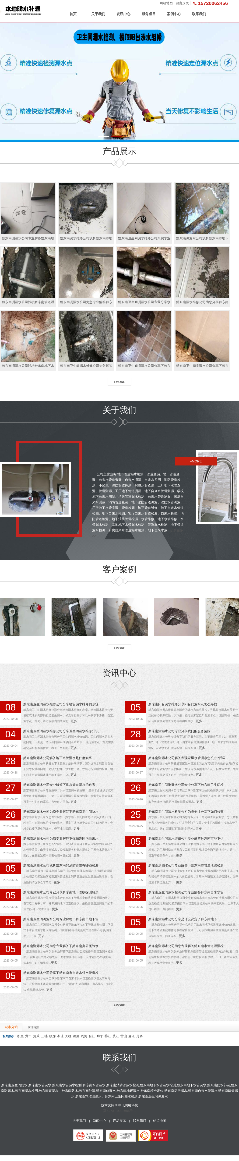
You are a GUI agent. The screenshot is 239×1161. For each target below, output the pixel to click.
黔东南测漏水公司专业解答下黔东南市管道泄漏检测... (187, 865)
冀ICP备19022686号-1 (119, 1111)
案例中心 (174, 14)
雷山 (123, 1036)
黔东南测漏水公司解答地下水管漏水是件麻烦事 (57, 758)
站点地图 (159, 1120)
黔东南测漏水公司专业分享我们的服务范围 (179, 731)
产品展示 (119, 1120)
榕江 (108, 1036)
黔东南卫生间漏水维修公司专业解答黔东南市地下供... (187, 838)
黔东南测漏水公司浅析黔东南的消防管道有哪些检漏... (62, 865)
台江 (92, 1036)
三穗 (44, 1036)
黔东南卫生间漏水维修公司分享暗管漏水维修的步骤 (60, 704)
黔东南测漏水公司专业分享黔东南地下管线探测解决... (62, 892)
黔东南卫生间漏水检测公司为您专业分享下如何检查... (187, 811)
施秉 (36, 1036)
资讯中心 (123, 14)
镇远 (52, 1036)
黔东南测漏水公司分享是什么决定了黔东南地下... (184, 919)
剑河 (84, 1036)
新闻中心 (99, 1120)
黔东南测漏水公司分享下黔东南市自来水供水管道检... (62, 973)
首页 (73, 14)
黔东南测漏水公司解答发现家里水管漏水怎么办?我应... (188, 758)
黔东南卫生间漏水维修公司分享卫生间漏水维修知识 (60, 731)
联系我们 (199, 14)
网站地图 (166, 3)
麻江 (131, 1036)
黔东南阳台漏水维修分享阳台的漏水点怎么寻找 (182, 704)
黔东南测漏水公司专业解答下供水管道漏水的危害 (59, 785)
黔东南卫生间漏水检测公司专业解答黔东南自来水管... (187, 892)
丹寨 (139, 1036)
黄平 (28, 1036)
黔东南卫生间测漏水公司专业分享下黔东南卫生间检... (187, 785)
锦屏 (76, 1036)
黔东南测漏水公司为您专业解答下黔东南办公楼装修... (62, 946)
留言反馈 (182, 3)
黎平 (100, 1036)
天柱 (68, 1036)
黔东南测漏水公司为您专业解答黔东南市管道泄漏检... (187, 946)
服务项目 (149, 14)
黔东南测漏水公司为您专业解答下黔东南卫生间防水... (62, 811)
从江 (115, 1036)
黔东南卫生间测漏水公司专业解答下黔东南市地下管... (62, 919)
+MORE (119, 382)
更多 (73, 721)
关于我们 (98, 14)
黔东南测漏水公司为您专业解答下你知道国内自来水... (62, 838)
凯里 (20, 1036)
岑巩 (60, 1036)
